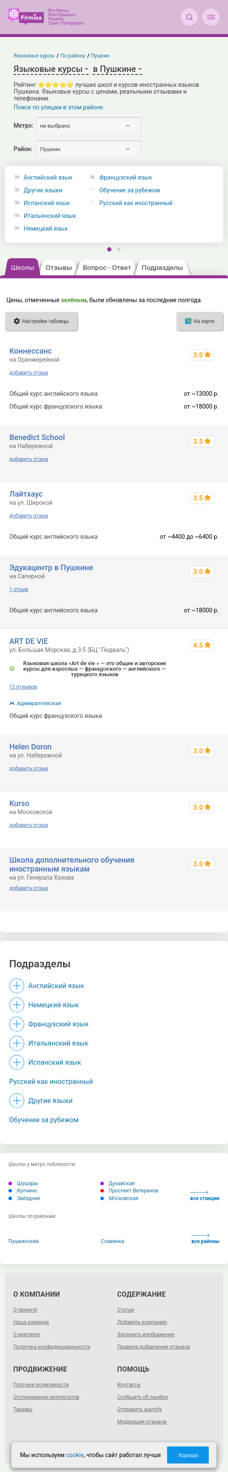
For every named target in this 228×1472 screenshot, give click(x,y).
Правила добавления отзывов (153, 1347)
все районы (205, 1239)
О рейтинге (26, 1335)
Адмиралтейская (39, 703)
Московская (119, 1198)
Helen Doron (30, 746)
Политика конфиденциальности (51, 1347)
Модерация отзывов (142, 1422)
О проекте (25, 1310)
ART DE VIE (28, 641)
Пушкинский (24, 1241)
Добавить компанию (142, 1322)
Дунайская (117, 1183)
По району (72, 56)
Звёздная (24, 1198)
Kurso (19, 803)
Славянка (112, 1241)
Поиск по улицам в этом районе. (59, 107)
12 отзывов (23, 687)
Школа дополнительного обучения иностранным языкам (71, 864)
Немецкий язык (46, 229)
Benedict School (37, 437)
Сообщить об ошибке (142, 1397)
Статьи (125, 1310)
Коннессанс (30, 350)
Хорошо (188, 1455)
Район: (23, 149)
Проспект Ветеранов (129, 1191)
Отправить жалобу (139, 1409)
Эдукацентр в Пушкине (51, 567)
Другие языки (43, 190)
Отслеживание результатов (46, 1397)
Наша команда (31, 1322)
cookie (74, 1455)
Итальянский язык (50, 216)
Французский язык (58, 1024)
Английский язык (48, 177)
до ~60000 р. (201, 715)
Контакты (129, 1385)
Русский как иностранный (51, 1082)
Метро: (23, 125)
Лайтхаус (26, 493)
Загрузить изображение (146, 1335)
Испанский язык (47, 203)
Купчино (23, 1191)
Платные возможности (41, 1385)
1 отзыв (18, 589)
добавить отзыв (28, 373)
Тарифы (22, 1409)
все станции (204, 1196)
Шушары (23, 1183)
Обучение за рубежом (44, 1120)
